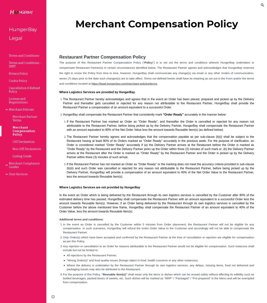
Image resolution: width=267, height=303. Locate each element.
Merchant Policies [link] (21, 109)
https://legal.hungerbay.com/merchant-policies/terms (124, 83)
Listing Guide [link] (22, 156)
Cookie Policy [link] (18, 81)
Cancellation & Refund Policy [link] (24, 89)
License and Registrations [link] (18, 100)
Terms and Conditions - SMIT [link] (25, 64)
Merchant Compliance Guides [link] (24, 165)
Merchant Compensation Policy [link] (24, 131)
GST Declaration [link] (24, 142)
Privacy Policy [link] (18, 73)
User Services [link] (18, 174)
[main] (157, 24)
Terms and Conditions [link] (24, 55)
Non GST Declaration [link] (27, 149)
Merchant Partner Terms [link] (25, 118)
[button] (262, 5)
